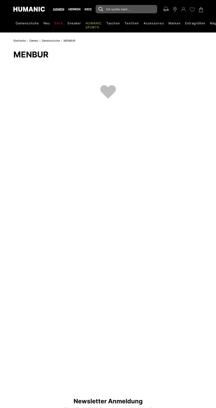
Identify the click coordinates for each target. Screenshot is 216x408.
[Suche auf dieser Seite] (126, 9)
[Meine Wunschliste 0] (192, 9)
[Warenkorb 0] (200, 9)
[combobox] (126, 9)
